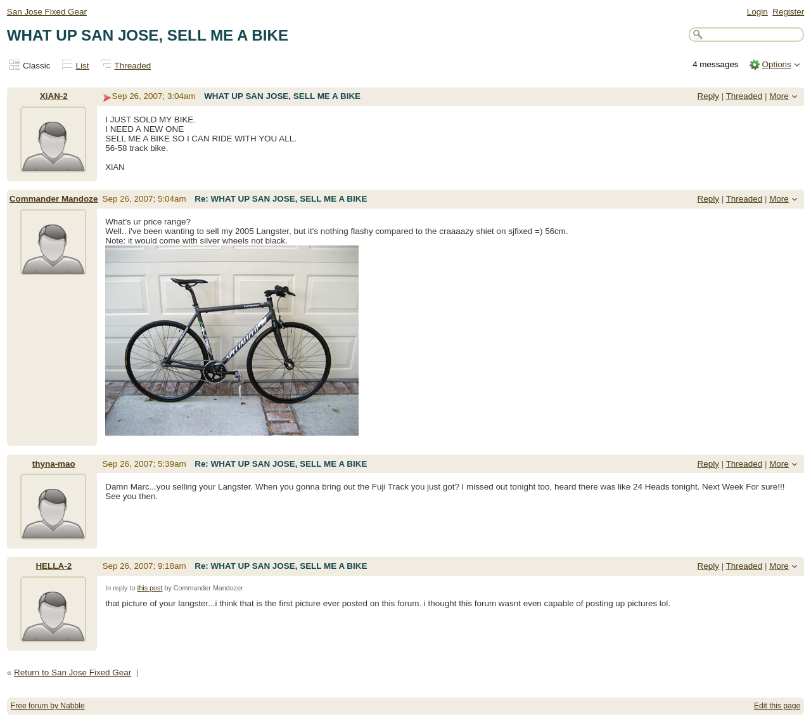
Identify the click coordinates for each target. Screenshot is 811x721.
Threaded (133, 65)
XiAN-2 (54, 96)
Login (757, 11)
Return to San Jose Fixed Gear (72, 672)
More (779, 96)
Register (788, 11)
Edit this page (777, 705)
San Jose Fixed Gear (47, 11)
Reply (708, 96)
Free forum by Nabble (48, 705)
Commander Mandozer (55, 199)
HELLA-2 (53, 566)
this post (149, 588)
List (82, 65)
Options (776, 64)
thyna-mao (53, 464)
